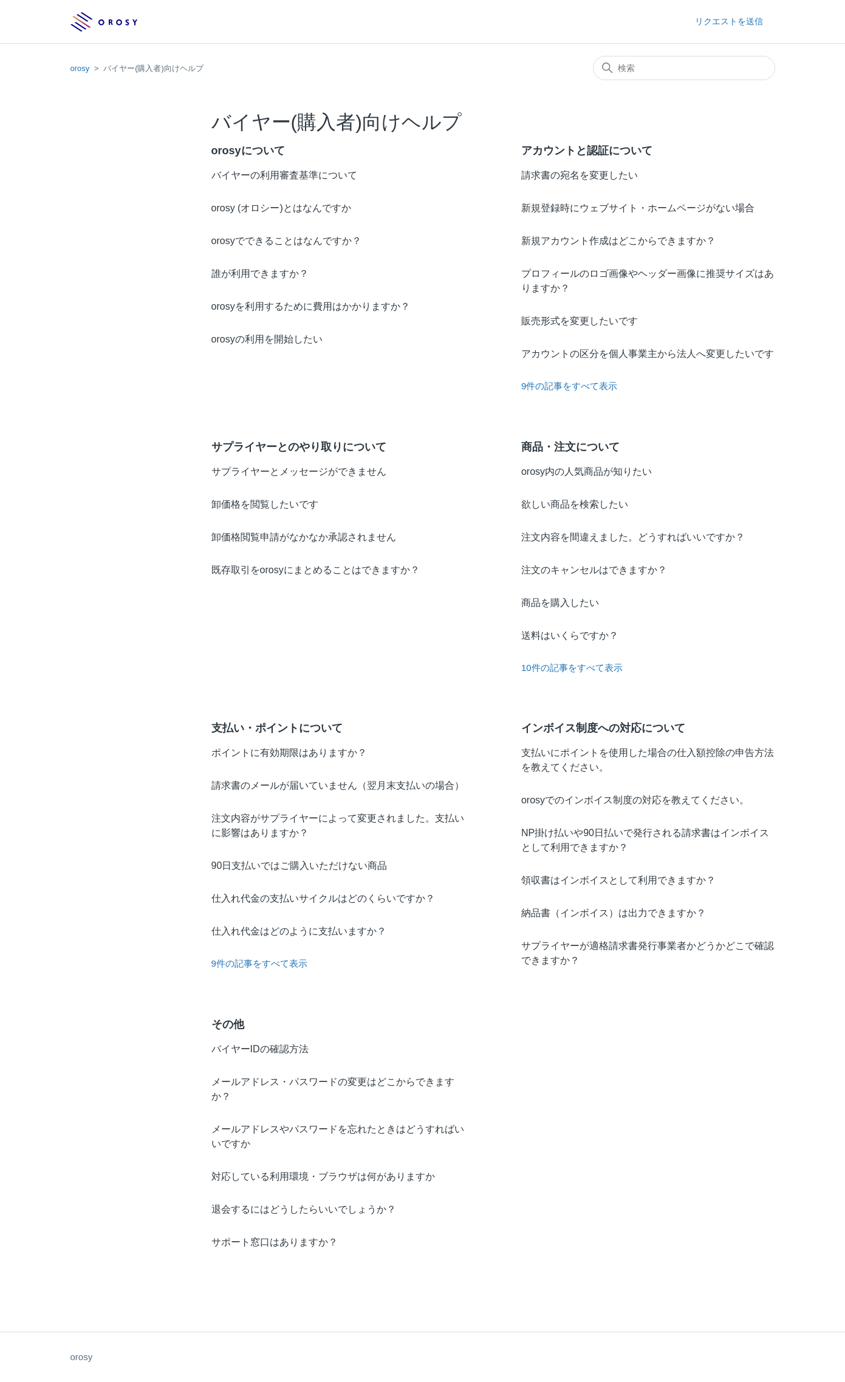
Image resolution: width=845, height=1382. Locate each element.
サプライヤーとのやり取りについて (298, 447)
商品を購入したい (560, 602)
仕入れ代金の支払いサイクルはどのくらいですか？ (323, 898)
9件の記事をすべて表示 (569, 386)
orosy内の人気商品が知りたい (586, 471)
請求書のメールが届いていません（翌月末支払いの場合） (337, 785)
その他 (227, 1024)
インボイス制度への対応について (603, 728)
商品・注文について (570, 447)
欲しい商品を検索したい (574, 504)
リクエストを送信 (729, 21)
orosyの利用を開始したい (267, 339)
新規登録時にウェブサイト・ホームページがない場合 (637, 208)
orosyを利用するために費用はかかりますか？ (310, 306)
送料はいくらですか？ (569, 635)
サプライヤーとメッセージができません (298, 471)
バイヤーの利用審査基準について (284, 175)
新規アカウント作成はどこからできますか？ (618, 241)
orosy (80, 68)
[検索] (684, 68)
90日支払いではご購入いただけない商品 (299, 865)
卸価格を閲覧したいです (264, 504)
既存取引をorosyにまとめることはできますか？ (315, 570)
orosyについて (248, 151)
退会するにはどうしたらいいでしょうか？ (303, 1209)
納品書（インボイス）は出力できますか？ (613, 913)
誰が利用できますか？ (260, 273)
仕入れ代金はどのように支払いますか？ (298, 931)
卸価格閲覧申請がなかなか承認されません (303, 537)
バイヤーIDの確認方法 (260, 1049)
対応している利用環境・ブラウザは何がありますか (323, 1176)
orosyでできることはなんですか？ (286, 241)
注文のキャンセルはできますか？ (594, 570)
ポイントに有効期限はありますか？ (289, 752)
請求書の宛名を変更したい (579, 175)
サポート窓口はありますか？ (274, 1242)
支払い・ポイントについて (277, 728)
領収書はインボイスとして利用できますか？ (618, 880)
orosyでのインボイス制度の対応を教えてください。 (635, 800)
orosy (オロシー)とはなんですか (281, 208)
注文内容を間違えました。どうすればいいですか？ (633, 537)
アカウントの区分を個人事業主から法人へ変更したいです (647, 354)
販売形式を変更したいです (579, 321)
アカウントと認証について (586, 151)
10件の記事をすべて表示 (572, 667)
